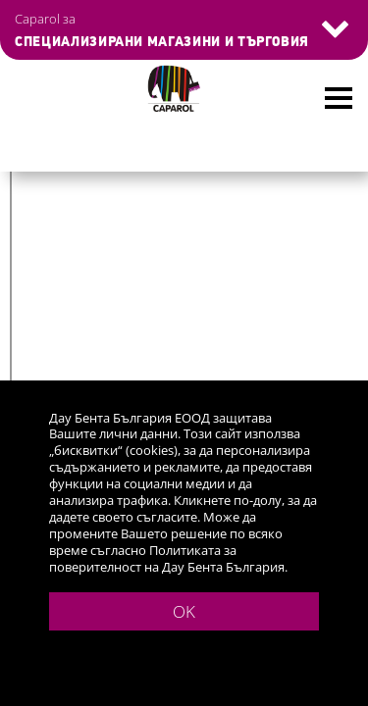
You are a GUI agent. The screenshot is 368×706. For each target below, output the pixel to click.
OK (184, 611)
